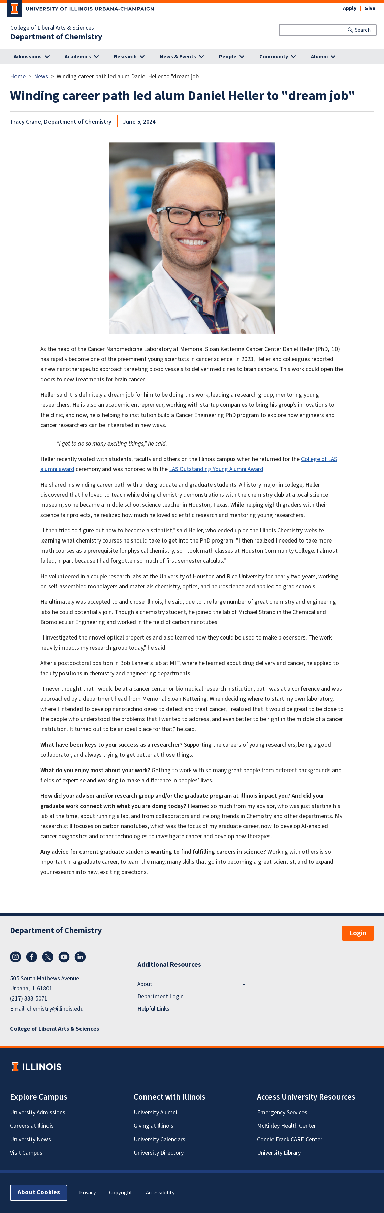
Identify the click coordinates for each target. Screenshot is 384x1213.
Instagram (15, 957)
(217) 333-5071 (28, 998)
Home (18, 76)
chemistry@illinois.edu (55, 1009)
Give (369, 8)
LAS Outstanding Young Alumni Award (216, 469)
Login (357, 933)
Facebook (31, 957)
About (144, 984)
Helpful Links (153, 1009)
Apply (349, 8)
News (41, 76)
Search (363, 30)
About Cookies (39, 1192)
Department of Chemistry (56, 37)
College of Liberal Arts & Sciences (52, 28)
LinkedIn (80, 957)
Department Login (160, 996)
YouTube (64, 957)
